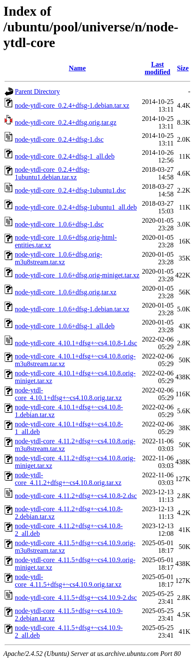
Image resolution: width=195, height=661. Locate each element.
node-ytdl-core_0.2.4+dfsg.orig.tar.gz (66, 122)
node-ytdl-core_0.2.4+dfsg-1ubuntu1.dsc (70, 190)
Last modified (157, 68)
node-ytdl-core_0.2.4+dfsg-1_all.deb (64, 156)
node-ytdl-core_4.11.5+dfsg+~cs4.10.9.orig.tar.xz (68, 580)
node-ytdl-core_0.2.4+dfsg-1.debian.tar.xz (72, 105)
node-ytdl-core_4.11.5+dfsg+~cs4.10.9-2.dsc (76, 597)
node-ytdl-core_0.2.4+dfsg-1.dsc (59, 139)
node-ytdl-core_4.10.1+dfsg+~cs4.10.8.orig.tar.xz (68, 394)
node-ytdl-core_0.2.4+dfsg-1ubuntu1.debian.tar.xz (52, 173)
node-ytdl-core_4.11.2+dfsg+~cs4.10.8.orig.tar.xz (68, 478)
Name (77, 68)
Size (183, 68)
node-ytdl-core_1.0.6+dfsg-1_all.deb (64, 326)
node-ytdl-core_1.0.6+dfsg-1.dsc (59, 224)
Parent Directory (37, 91)
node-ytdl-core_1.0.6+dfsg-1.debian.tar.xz (72, 309)
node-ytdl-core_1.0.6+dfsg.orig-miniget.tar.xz (77, 275)
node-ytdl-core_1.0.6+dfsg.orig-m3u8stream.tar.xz (58, 258)
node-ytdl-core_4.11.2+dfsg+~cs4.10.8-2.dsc (76, 495)
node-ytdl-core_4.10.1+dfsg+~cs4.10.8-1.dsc (76, 343)
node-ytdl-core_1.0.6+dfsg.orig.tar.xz (66, 292)
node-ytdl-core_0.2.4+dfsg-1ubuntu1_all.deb (76, 207)
